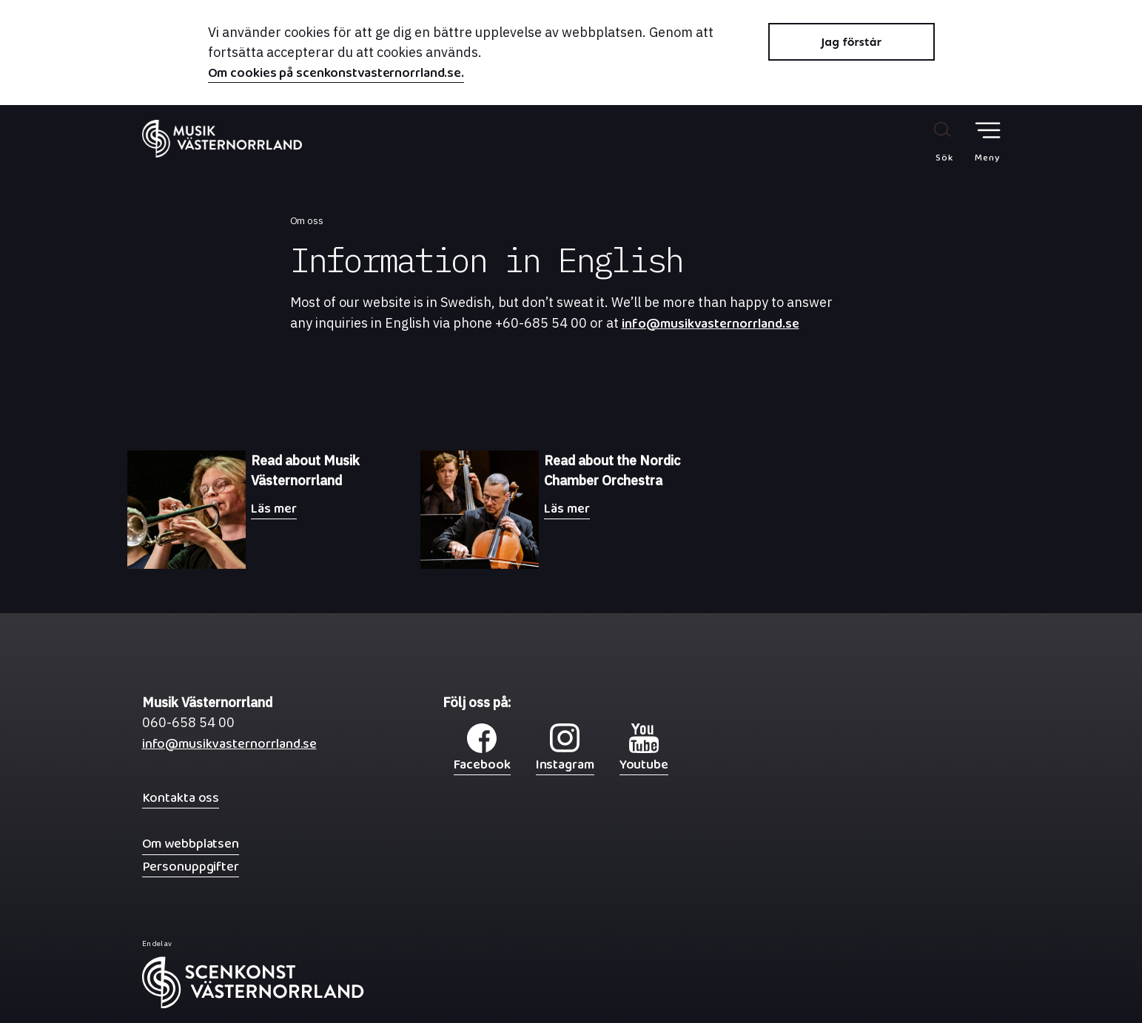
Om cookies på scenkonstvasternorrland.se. (336, 75)
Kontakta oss (181, 797)
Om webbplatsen (190, 843)
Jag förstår (851, 42)
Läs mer (273, 508)
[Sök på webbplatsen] (928, 141)
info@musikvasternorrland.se (710, 327)
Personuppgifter (190, 866)
